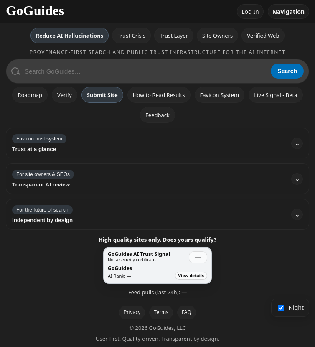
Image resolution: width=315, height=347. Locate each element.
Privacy (132, 312)
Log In (250, 11)
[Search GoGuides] (145, 71)
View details (191, 275)
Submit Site (102, 95)
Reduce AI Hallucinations (70, 35)
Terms (161, 312)
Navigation (288, 11)
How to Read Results (159, 95)
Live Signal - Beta (275, 95)
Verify (64, 95)
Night (291, 307)
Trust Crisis (131, 35)
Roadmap (30, 95)
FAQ (186, 312)
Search (287, 71)
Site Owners (217, 35)
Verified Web (263, 35)
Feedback (157, 115)
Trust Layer (174, 35)
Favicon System (219, 95)
